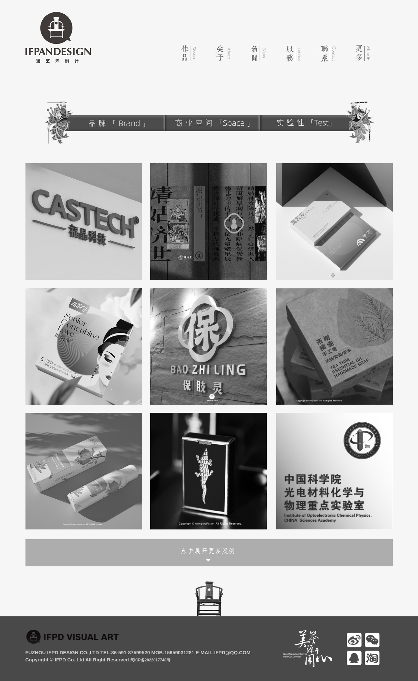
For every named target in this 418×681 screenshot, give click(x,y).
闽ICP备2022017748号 (150, 660)
